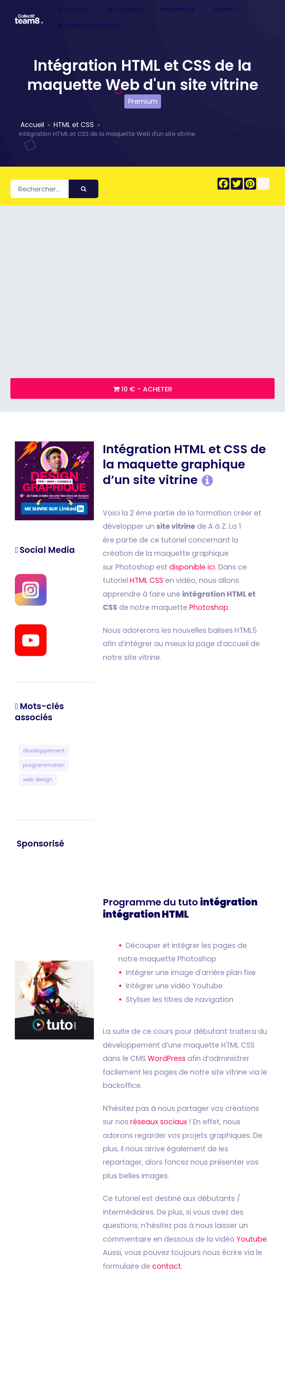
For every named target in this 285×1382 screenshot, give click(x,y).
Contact (226, 9)
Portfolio (73, 9)
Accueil (32, 124)
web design (37, 779)
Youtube (251, 1239)
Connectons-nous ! (90, 26)
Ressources (178, 9)
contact (166, 1266)
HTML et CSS (73, 124)
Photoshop (208, 607)
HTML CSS (146, 580)
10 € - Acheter (142, 389)
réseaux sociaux (158, 1122)
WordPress (167, 1059)
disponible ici (192, 567)
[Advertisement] (54, 905)
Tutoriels (124, 9)
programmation (44, 765)
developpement (44, 750)
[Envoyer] (83, 189)
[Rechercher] (54, 189)
